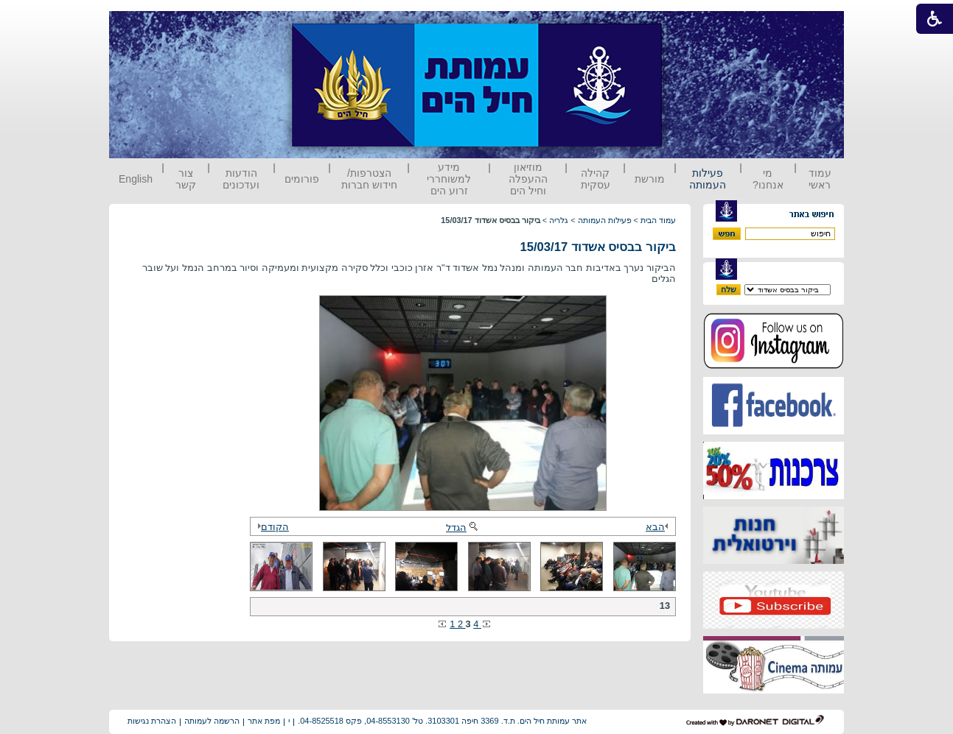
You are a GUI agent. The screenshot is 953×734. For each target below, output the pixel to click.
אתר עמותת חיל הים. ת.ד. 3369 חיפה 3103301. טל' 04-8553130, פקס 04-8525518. (442, 720)
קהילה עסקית (595, 179)
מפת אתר (264, 720)
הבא (659, 526)
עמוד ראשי (820, 179)
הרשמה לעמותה (212, 720)
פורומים (301, 179)
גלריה (558, 220)
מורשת (650, 179)
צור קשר (185, 179)
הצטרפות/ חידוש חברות (369, 179)
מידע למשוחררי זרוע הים (449, 179)
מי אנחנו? (768, 179)
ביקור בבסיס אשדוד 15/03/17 (598, 247)
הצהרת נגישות (152, 720)
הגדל (463, 527)
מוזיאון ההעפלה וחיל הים (528, 179)
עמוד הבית (658, 220)
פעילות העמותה (707, 179)
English (136, 179)
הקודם (271, 526)
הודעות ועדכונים (241, 179)
